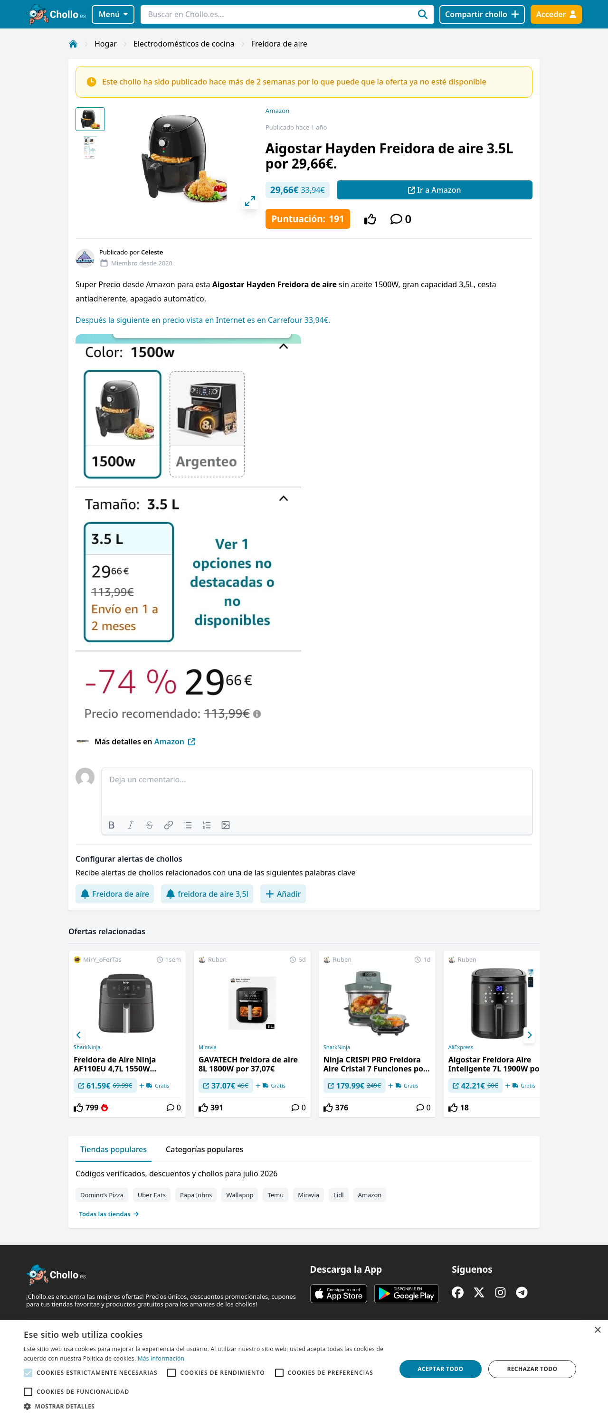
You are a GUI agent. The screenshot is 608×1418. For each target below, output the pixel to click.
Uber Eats (152, 1195)
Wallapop (239, 1195)
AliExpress (460, 1047)
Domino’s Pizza (102, 1195)
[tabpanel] (304, 1191)
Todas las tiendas (109, 1214)
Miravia (208, 1047)
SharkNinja (87, 1047)
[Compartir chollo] (481, 14)
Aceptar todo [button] (440, 1369)
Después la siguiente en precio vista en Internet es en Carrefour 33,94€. (203, 320)
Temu (275, 1195)
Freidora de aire (279, 43)
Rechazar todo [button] (532, 1369)
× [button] (597, 1330)
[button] (204, 1406)
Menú (113, 14)
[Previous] (79, 1035)
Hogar (106, 43)
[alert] (304, 1369)
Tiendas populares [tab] (113, 1149)
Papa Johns (196, 1195)
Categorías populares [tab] (204, 1149)
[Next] (529, 1035)
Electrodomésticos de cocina (184, 43)
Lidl (338, 1195)
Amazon (277, 110)
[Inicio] (73, 43)
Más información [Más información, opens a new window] (161, 1358)
